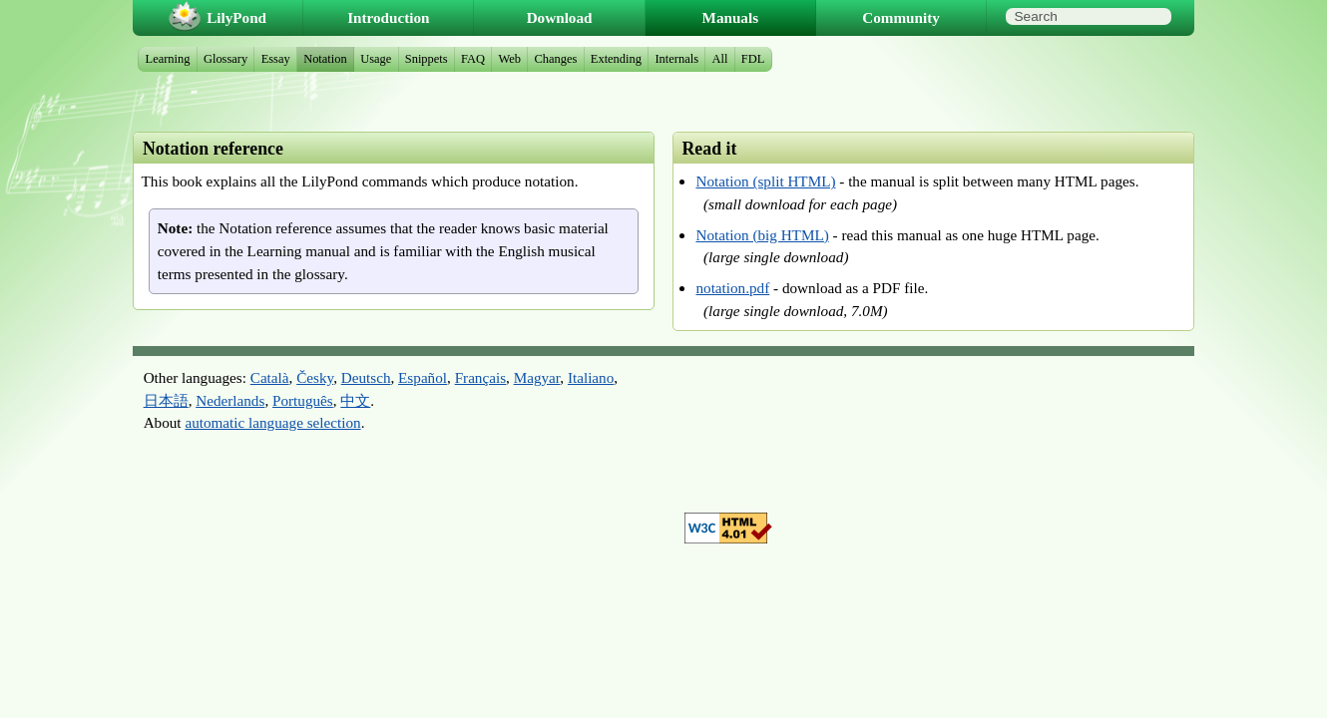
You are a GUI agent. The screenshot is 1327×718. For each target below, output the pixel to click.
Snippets (426, 59)
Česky (314, 377)
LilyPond (236, 17)
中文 (355, 400)
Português (302, 400)
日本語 (166, 400)
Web (510, 59)
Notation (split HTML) (765, 181)
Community (901, 17)
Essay (275, 59)
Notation (325, 59)
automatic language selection (272, 422)
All (719, 59)
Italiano (591, 377)
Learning (168, 59)
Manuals (730, 17)
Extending (616, 59)
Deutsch (366, 377)
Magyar (537, 377)
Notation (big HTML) (761, 234)
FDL (753, 59)
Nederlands (230, 400)
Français (480, 377)
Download (560, 17)
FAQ (473, 59)
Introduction (388, 17)
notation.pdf (732, 287)
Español (422, 377)
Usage (375, 59)
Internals (676, 59)
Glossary (225, 59)
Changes (555, 59)
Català (269, 377)
